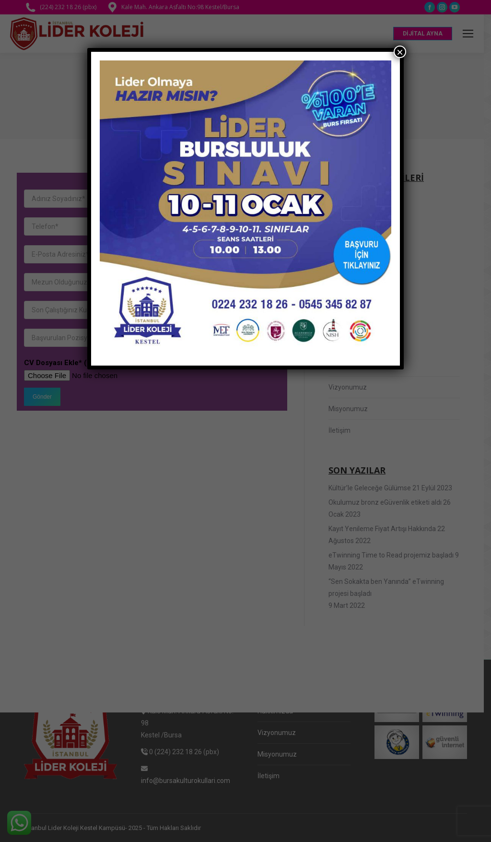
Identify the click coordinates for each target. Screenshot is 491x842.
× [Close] (400, 52)
